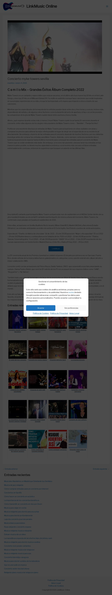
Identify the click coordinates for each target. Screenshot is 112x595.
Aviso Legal (74, 313)
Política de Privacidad (59, 313)
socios (71, 292)
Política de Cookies (41, 313)
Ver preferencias (71, 308)
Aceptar (40, 308)
